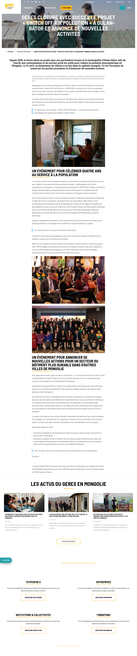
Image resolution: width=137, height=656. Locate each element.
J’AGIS (38, 8)
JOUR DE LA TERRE (50, 8)
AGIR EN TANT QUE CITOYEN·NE (33, 597)
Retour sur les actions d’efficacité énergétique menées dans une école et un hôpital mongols (111, 516)
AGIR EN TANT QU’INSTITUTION (33, 630)
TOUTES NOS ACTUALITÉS (68, 541)
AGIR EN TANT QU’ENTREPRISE (103, 597)
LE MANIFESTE (28, 8)
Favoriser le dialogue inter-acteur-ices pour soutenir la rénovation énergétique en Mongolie (23, 516)
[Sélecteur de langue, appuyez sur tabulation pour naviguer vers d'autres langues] (130, 2)
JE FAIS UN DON (66, 8)
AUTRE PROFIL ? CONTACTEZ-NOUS (69, 644)
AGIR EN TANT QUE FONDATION (103, 630)
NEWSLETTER (119, 2)
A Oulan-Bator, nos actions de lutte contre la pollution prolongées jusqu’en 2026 (68, 515)
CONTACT (109, 2)
